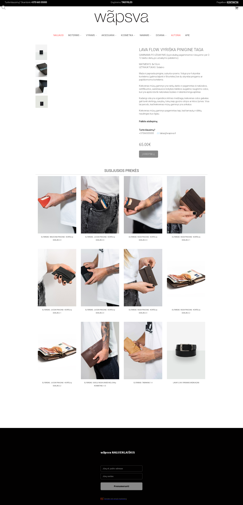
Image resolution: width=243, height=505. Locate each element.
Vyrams (91, 35)
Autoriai (176, 35)
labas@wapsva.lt (168, 133)
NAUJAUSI (58, 35)
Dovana (161, 35)
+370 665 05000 (39, 2)
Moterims (74, 35)
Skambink (26, 2)
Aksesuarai (109, 35)
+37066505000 (146, 133)
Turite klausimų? (12, 2)
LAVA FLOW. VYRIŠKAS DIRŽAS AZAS (186, 383)
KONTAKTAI (232, 2)
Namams (145, 35)
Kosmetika (128, 35)
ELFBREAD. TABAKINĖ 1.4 (143, 383)
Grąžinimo (116, 2)
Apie (187, 35)
